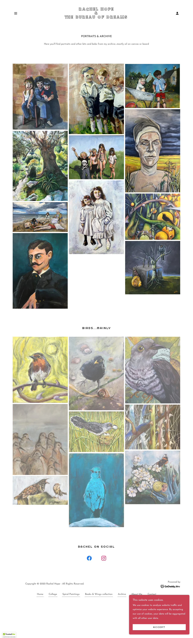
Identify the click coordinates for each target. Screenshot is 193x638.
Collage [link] (53, 594)
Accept (159, 627)
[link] (96, 18)
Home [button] (40, 594)
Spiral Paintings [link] (71, 594)
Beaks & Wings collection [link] (98, 594)
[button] (16, 13)
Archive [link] (122, 594)
